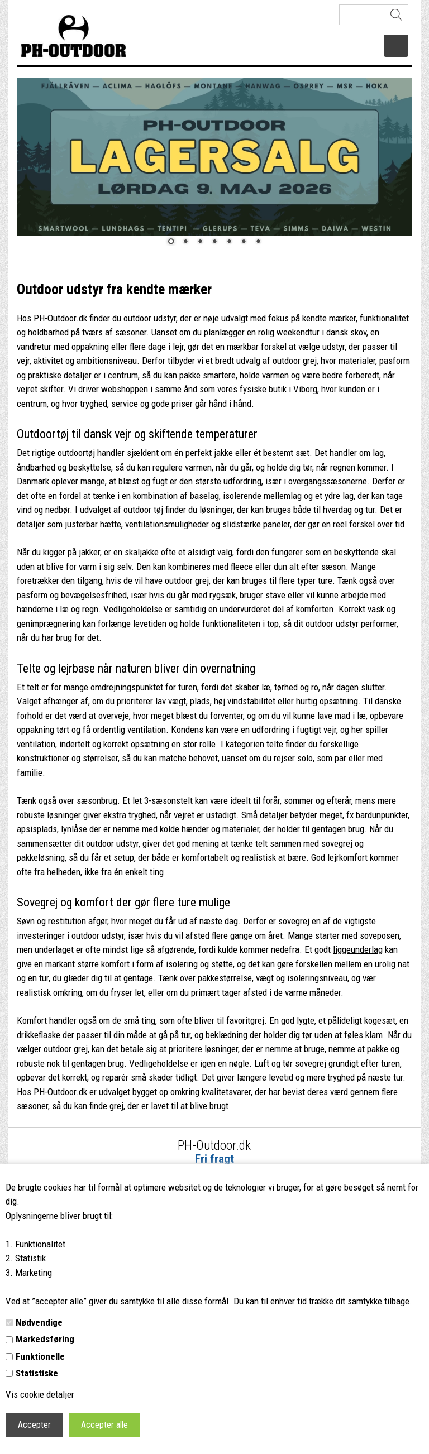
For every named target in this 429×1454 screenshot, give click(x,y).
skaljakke (142, 552)
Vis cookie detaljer (40, 1394)
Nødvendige (39, 1322)
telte (274, 744)
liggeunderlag (358, 949)
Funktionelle (40, 1356)
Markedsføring (45, 1339)
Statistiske (37, 1373)
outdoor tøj (143, 509)
